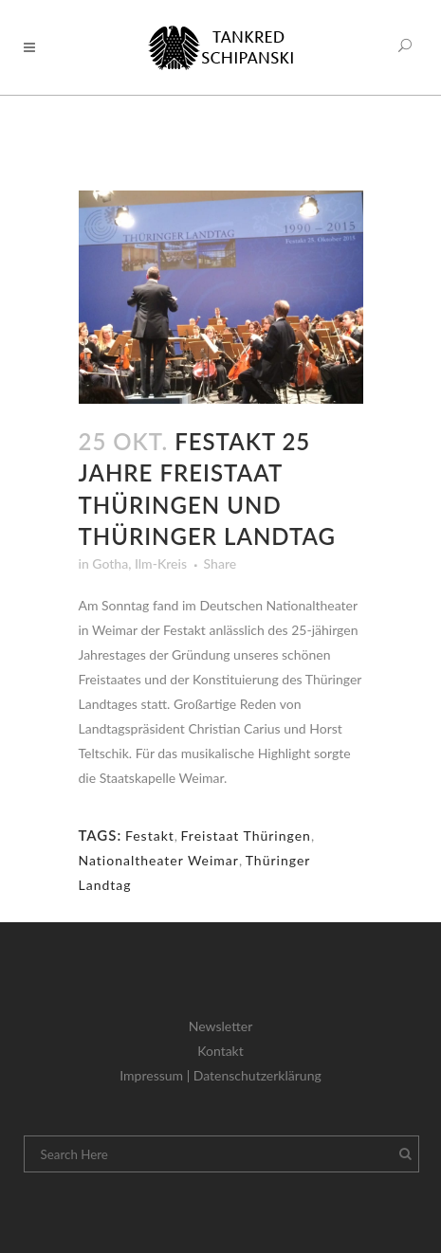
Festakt (150, 835)
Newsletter (220, 1026)
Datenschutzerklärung (257, 1075)
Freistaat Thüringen (246, 835)
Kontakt (220, 1051)
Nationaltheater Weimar (159, 860)
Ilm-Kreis (161, 563)
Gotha (110, 563)
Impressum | (156, 1075)
